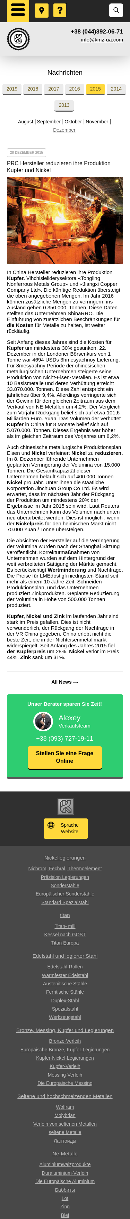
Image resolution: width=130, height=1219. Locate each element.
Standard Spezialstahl (64, 902)
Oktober (73, 121)
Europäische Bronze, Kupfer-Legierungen (65, 1049)
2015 (95, 89)
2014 (116, 89)
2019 (12, 89)
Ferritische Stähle (65, 992)
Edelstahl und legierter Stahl (65, 956)
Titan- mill (64, 926)
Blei (65, 1215)
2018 (32, 89)
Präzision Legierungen (65, 877)
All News (61, 682)
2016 (74, 89)
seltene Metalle (65, 1132)
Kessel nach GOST (65, 934)
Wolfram (65, 1107)
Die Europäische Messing (65, 1083)
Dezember (64, 130)
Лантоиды (65, 1141)
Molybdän (65, 1115)
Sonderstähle (65, 885)
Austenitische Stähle (65, 983)
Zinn (65, 1206)
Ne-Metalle (65, 1153)
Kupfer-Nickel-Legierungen (65, 1058)
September (49, 121)
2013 (64, 105)
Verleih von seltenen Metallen (65, 1124)
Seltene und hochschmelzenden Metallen (64, 1096)
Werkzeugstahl (65, 1017)
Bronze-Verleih (65, 1041)
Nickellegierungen (65, 858)
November (97, 121)
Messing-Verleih (65, 1075)
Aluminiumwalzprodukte (65, 1164)
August (25, 121)
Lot (65, 1198)
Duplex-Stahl (65, 1000)
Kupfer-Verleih (65, 1066)
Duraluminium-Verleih (65, 1173)
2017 (53, 89)
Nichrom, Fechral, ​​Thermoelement (65, 868)
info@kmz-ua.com (102, 40)
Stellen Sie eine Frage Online (64, 757)
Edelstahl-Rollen (65, 966)
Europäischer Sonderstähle (65, 894)
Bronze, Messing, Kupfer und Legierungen (65, 1030)
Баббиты (65, 1190)
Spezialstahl (65, 1009)
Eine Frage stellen (60, 3)
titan (65, 915)
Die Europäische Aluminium (65, 1181)
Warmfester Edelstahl (65, 975)
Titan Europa (65, 943)
